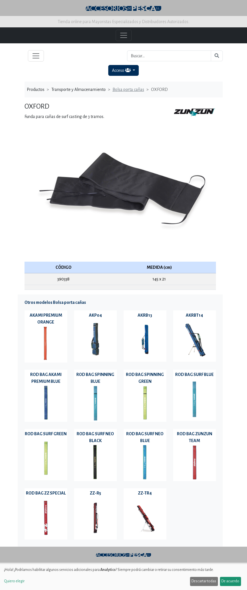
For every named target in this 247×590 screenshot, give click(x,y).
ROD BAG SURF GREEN (46, 434)
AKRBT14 (194, 315)
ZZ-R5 (95, 493)
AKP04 (95, 315)
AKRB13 (145, 315)
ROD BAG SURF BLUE (194, 374)
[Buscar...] (169, 55)
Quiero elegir (14, 581)
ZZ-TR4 (145, 493)
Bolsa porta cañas (128, 89)
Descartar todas (203, 581)
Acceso (122, 70)
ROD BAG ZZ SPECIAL (46, 493)
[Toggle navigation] (36, 56)
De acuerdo (230, 581)
